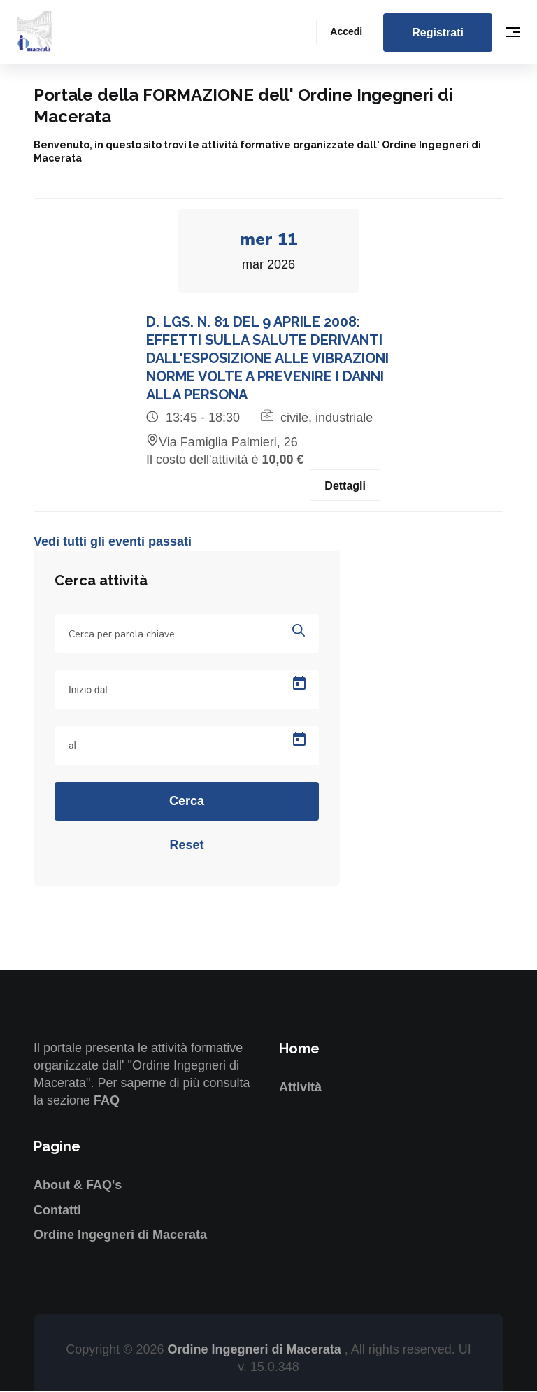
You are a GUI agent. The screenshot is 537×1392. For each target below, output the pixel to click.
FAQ (107, 1102)
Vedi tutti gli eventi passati (113, 542)
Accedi (346, 31)
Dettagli (345, 486)
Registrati (438, 32)
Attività (300, 1088)
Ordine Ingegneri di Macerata (120, 1236)
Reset (186, 846)
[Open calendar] (299, 684)
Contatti (57, 1211)
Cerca (186, 802)
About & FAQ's (78, 1186)
